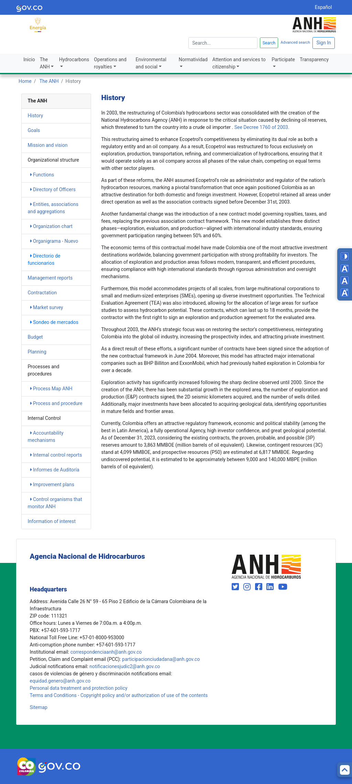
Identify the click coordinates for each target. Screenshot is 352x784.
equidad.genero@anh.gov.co (60, 681)
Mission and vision (48, 145)
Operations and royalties (110, 63)
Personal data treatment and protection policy (79, 688)
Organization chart (51, 226)
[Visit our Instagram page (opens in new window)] (248, 587)
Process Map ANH (51, 388)
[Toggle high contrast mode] (344, 256)
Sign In (323, 42)
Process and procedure (56, 403)
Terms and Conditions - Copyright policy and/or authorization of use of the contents (119, 695)
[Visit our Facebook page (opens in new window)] (259, 587)
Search (269, 43)
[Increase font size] (344, 292)
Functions (42, 174)
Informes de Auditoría (54, 469)
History (35, 115)
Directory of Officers (53, 189)
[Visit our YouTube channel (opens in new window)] (282, 587)
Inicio (29, 59)
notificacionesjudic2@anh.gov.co (124, 666)
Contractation (42, 292)
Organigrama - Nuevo (54, 241)
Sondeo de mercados (54, 322)
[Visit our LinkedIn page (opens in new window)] (271, 587)
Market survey (46, 307)
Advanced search (295, 42)
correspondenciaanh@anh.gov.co (106, 652)
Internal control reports (56, 455)
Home (25, 81)
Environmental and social (151, 63)
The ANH (45, 63)
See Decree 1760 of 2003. (261, 127)
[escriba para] (222, 43)
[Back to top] (344, 769)
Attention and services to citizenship (239, 63)
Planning (37, 352)
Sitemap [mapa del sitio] (38, 707)
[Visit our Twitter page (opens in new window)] (236, 587)
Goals (34, 130)
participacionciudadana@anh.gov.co (161, 659)
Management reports (50, 278)
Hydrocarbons (74, 59)
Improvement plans (52, 484)
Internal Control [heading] (44, 418)
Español (323, 7)
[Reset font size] (344, 280)
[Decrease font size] (344, 268)
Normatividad (193, 59)
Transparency (314, 59)
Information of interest (52, 521)
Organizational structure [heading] (53, 160)
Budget (35, 337)
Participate (283, 59)
